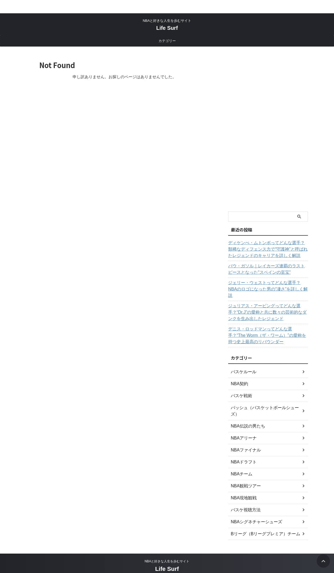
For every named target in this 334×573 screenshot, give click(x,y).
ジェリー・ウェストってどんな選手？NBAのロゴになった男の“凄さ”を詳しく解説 (267, 286)
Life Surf (167, 28)
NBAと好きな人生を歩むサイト (167, 561)
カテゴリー (167, 41)
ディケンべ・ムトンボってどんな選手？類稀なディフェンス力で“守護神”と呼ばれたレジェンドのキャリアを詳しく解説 (267, 249)
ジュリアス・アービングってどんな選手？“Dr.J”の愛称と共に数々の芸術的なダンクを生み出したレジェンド (266, 305)
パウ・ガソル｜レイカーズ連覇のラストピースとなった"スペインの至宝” (267, 269)
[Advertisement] (268, 129)
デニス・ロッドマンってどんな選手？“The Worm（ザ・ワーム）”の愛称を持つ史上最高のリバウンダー (267, 329)
